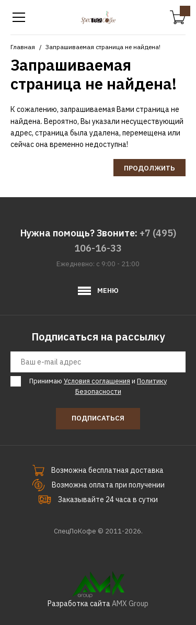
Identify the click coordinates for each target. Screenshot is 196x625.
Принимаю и (96, 386)
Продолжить (149, 168)
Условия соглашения (97, 381)
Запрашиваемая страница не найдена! (102, 47)
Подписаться (98, 418)
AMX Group (130, 603)
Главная (22, 47)
